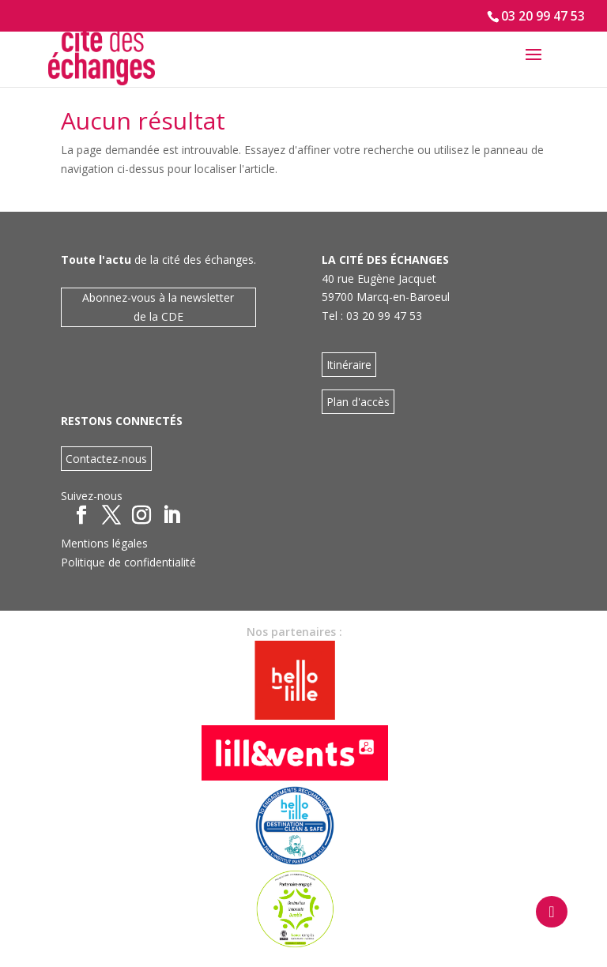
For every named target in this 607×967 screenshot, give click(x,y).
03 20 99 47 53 (543, 15)
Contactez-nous (106, 458)
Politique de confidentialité (128, 562)
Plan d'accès (358, 401)
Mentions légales (104, 543)
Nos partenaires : (294, 631)
